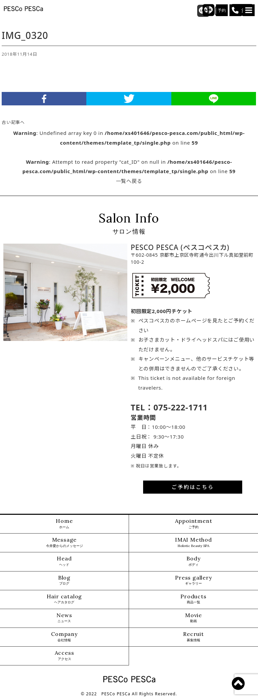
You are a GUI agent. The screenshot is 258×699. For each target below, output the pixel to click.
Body (193, 561)
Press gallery (193, 580)
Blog (64, 580)
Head (64, 561)
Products (193, 599)
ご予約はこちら (193, 487)
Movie (193, 618)
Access (64, 655)
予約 (222, 10)
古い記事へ (13, 122)
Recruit (193, 637)
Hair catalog (64, 599)
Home (64, 523)
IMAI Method (193, 542)
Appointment (193, 523)
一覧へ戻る (129, 181)
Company (64, 637)
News (64, 618)
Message (64, 542)
